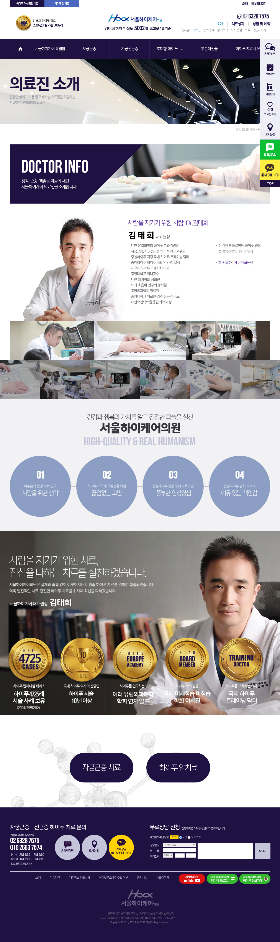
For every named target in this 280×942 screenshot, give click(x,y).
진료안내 (208, 30)
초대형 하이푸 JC (170, 49)
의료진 (196, 30)
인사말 (185, 30)
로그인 (242, 3)
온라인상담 (67, 847)
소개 (37, 877)
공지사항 (142, 877)
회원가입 (259, 3)
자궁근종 (90, 49)
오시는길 (236, 30)
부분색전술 (210, 49)
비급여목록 (162, 877)
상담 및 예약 (259, 24)
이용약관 (55, 877)
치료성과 (238, 24)
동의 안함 (196, 837)
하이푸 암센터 (61, 3)
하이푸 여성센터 (27, 3)
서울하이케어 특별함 (50, 49)
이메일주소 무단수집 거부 (113, 877)
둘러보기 (222, 30)
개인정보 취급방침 (79, 877)
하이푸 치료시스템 (250, 49)
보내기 (262, 851)
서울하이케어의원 (139, 23)
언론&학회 (259, 30)
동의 (185, 837)
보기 (174, 837)
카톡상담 (121, 847)
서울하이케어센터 (219, 24)
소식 (247, 30)
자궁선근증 (130, 49)
